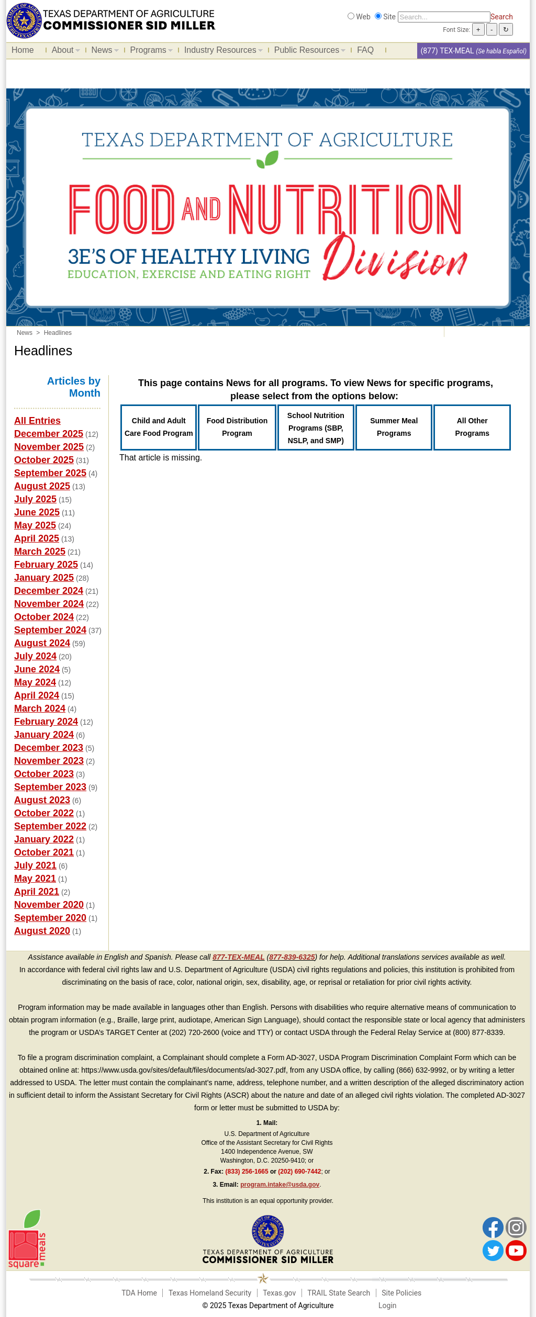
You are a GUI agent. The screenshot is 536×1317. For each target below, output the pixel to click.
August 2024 (42, 643)
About (63, 52)
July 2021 (35, 865)
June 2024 (37, 669)
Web (363, 17)
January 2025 (44, 577)
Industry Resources (221, 52)
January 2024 (44, 734)
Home (23, 50)
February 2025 (46, 564)
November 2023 (49, 761)
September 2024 (50, 630)
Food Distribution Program (237, 427)
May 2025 (35, 525)
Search (501, 17)
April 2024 (36, 695)
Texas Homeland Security (210, 1293)
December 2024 (48, 591)
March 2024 (39, 708)
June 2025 (37, 512)
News (102, 52)
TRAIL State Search (338, 1293)
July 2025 (35, 499)
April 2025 (36, 538)
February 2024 (46, 721)
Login (387, 1305)
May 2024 (35, 682)
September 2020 (50, 918)
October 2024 (44, 617)
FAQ (365, 50)
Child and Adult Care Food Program (159, 427)
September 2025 (50, 473)
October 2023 (44, 774)
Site (389, 17)
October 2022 (44, 813)
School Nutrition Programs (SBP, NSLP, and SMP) (315, 428)
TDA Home (139, 1293)
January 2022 (44, 839)
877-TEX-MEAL (239, 957)
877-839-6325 (292, 957)
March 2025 (39, 551)
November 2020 (49, 904)
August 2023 (42, 800)
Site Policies (401, 1293)
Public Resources (307, 52)
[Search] (444, 17)
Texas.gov (279, 1293)
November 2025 (49, 447)
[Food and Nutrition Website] (111, 20)
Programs (149, 52)
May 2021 (35, 878)
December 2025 (48, 434)
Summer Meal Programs (394, 427)
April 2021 (36, 891)
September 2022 (50, 826)
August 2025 (42, 486)
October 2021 (44, 852)
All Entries (37, 420)
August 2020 (42, 931)
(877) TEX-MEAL (447, 51)
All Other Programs (472, 427)
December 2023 (48, 747)
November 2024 (49, 604)
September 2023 (50, 787)
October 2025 (44, 460)
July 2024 (35, 656)
